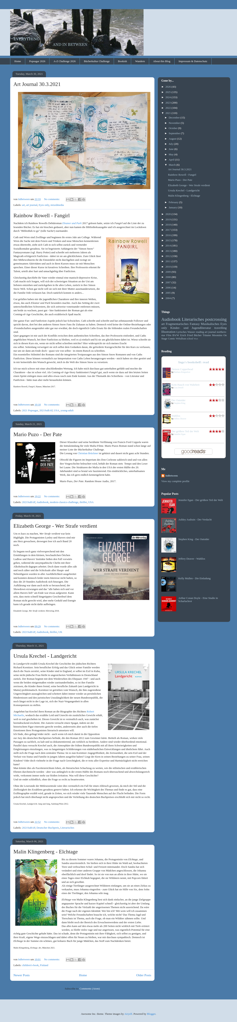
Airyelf (128, 1013)
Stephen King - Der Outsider (193, 539)
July (171, 143)
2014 (168, 245)
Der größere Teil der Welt (185, 431)
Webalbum (181, 338)
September (175, 133)
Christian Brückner (88, 453)
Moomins (217, 335)
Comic (171, 338)
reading (200, 331)
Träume (207, 335)
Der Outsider (178, 400)
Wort (196, 339)
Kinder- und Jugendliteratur (190, 327)
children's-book (30, 965)
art (23, 204)
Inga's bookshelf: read (193, 362)
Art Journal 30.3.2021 (37, 84)
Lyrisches (181, 331)
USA (56, 410)
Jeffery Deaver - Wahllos (191, 558)
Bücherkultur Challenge (97, 61)
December (175, 117)
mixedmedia (57, 204)
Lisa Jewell (178, 387)
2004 (168, 298)
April (172, 159)
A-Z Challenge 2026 (65, 61)
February (174, 202)
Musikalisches (210, 324)
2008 (168, 277)
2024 (168, 97)
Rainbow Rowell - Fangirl (41, 215)
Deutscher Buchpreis (48, 827)
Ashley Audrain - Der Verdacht (195, 519)
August (173, 138)
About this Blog (161, 61)
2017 (168, 229)
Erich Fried (186, 335)
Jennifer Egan (180, 434)
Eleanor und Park (71, 223)
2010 (168, 266)
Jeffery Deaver (180, 418)
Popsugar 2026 (37, 61)
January (173, 207)
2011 (168, 261)
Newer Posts (21, 975)
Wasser (191, 331)
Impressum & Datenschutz (192, 61)
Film (168, 335)
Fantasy (195, 324)
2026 (168, 86)
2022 (168, 107)
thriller (83, 502)
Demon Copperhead (182, 369)
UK (60, 631)
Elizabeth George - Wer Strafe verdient (55, 526)
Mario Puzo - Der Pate (37, 434)
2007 (168, 282)
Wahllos (175, 415)
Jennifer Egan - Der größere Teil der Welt (200, 500)
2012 (168, 256)
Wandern (140, 61)
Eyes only (44, 204)
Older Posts (143, 975)
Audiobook (42, 502)
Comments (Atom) (90, 988)
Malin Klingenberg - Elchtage (45, 852)
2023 (168, 102)
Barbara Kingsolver (182, 372)
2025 (168, 92)
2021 (168, 113)
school (190, 338)
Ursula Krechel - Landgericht (45, 656)
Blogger (151, 1013)
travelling (220, 327)
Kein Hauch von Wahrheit (185, 384)
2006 (168, 287)
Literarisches (67, 827)
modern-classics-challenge (64, 502)
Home (17, 61)
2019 (168, 219)
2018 (168, 224)
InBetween (171, 475)
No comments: (52, 199)
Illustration (168, 331)
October (173, 128)
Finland (44, 965)
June (171, 149)
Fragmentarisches (177, 324)
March (172, 164)
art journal (31, 204)
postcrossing (216, 319)
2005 (168, 292)
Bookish (122, 61)
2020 (168, 214)
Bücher (198, 335)
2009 (168, 271)
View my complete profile (175, 481)
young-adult (67, 410)
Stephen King (180, 403)
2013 (168, 250)
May (171, 154)
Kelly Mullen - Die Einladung (194, 578)
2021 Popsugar (30, 410)
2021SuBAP (46, 410)
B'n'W (175, 335)
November (175, 122)
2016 (168, 235)
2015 (168, 240)
